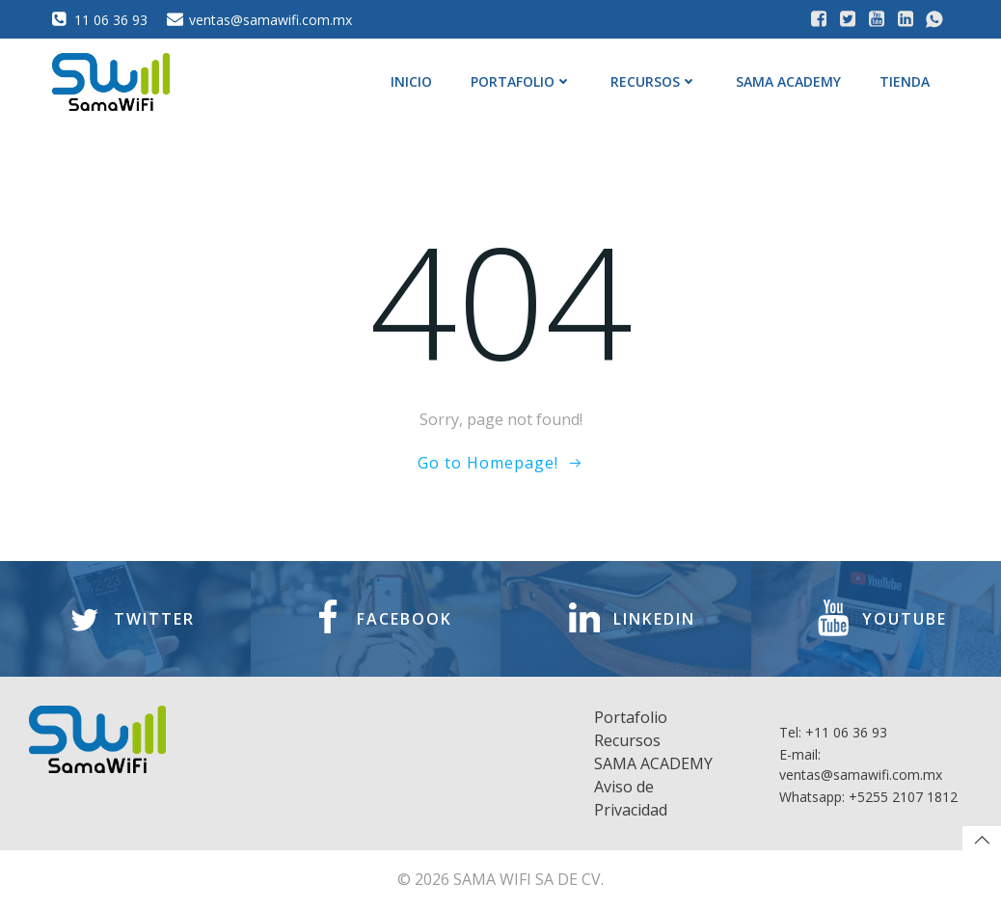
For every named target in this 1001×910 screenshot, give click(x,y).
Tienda (904, 81)
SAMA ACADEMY (788, 81)
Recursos (653, 81)
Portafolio (521, 81)
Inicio (411, 81)
